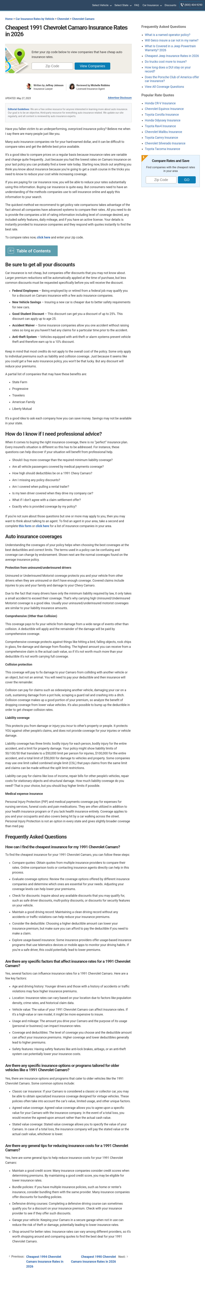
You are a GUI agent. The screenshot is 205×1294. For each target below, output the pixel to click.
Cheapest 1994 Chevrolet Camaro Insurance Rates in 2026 (44, 1261)
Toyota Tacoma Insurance (162, 149)
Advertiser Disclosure (120, 97)
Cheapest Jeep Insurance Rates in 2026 (172, 56)
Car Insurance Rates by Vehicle (35, 19)
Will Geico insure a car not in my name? (171, 40)
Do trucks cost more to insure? (166, 61)
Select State (122, 5)
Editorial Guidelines (18, 109)
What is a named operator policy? (167, 35)
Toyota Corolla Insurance (162, 114)
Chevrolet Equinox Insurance (164, 109)
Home (9, 19)
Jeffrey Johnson (54, 85)
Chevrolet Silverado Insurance (165, 143)
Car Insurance (152, 5)
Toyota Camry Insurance (161, 137)
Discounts (170, 5)
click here (43, 237)
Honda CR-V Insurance (160, 103)
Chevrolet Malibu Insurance (163, 132)
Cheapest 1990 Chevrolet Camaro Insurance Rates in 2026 (93, 1259)
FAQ (136, 5)
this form (25, 526)
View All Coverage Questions (164, 86)
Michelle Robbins (100, 85)
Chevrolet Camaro (83, 19)
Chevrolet (63, 19)
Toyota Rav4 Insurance (160, 126)
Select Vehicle (101, 5)
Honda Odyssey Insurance (162, 120)
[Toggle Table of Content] (31, 250)
